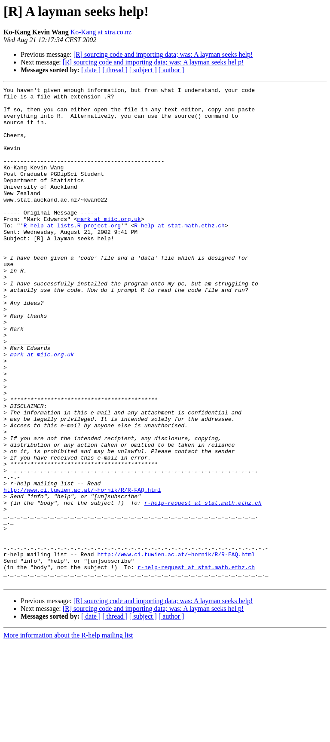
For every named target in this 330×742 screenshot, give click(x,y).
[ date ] (91, 70)
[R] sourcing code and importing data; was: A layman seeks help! (163, 54)
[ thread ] (115, 70)
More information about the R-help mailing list (68, 734)
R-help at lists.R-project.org (72, 254)
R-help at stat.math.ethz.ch (179, 254)
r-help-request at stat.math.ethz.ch (203, 586)
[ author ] (171, 70)
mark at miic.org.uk (109, 246)
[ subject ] (143, 70)
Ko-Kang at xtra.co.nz (100, 32)
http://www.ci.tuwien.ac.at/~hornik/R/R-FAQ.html (82, 571)
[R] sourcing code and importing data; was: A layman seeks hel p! (153, 62)
